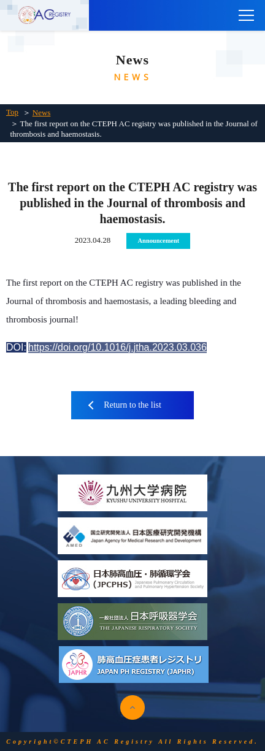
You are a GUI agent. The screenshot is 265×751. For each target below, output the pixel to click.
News (42, 112)
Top (12, 111)
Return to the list (132, 405)
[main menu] (246, 15)
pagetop (132, 707)
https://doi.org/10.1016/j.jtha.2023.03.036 (117, 347)
